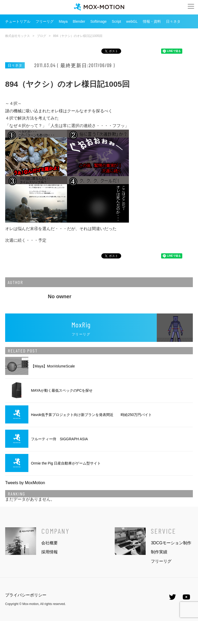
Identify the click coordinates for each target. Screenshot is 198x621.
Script (116, 21)
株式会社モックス (17, 36)
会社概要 (49, 543)
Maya (63, 21)
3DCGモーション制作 (171, 543)
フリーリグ (45, 21)
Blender (79, 21)
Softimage (98, 21)
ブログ (41, 36)
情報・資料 (152, 21)
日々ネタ (173, 21)
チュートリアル (17, 21)
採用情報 (49, 552)
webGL (131, 21)
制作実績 (159, 552)
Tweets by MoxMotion (25, 483)
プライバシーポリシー (25, 595)
